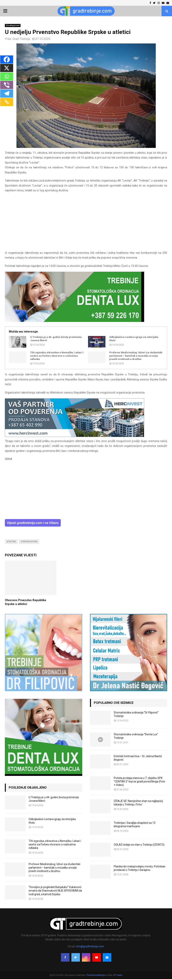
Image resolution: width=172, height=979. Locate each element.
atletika (11, 541)
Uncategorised (13, 25)
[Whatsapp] (6, 76)
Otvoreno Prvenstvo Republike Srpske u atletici (25, 602)
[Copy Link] (6, 102)
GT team (117, 975)
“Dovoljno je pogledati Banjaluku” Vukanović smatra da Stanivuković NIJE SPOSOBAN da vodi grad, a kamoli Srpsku (55, 891)
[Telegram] (6, 93)
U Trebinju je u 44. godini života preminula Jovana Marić (56, 339)
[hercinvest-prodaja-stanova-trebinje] (74, 436)
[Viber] (6, 85)
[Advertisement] (86, 223)
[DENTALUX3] (74, 321)
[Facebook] (6, 59)
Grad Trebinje (21, 39)
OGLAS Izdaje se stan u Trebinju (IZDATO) (139, 844)
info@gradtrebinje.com (90, 946)
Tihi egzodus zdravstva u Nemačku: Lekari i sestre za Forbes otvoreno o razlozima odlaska (57, 356)
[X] (6, 68)
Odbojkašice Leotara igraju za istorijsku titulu (133, 339)
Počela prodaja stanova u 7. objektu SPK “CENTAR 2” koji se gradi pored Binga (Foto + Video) (139, 781)
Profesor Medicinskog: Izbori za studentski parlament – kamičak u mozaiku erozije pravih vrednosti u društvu (135, 356)
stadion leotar (29, 541)
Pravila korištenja (96, 975)
